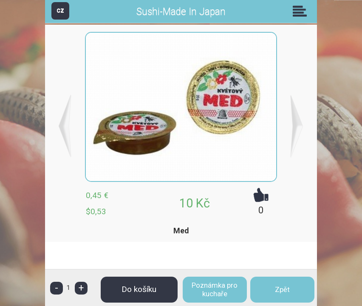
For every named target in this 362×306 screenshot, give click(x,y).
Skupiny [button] (302, 11)
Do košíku (139, 289)
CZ (60, 10)
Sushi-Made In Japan (181, 11)
